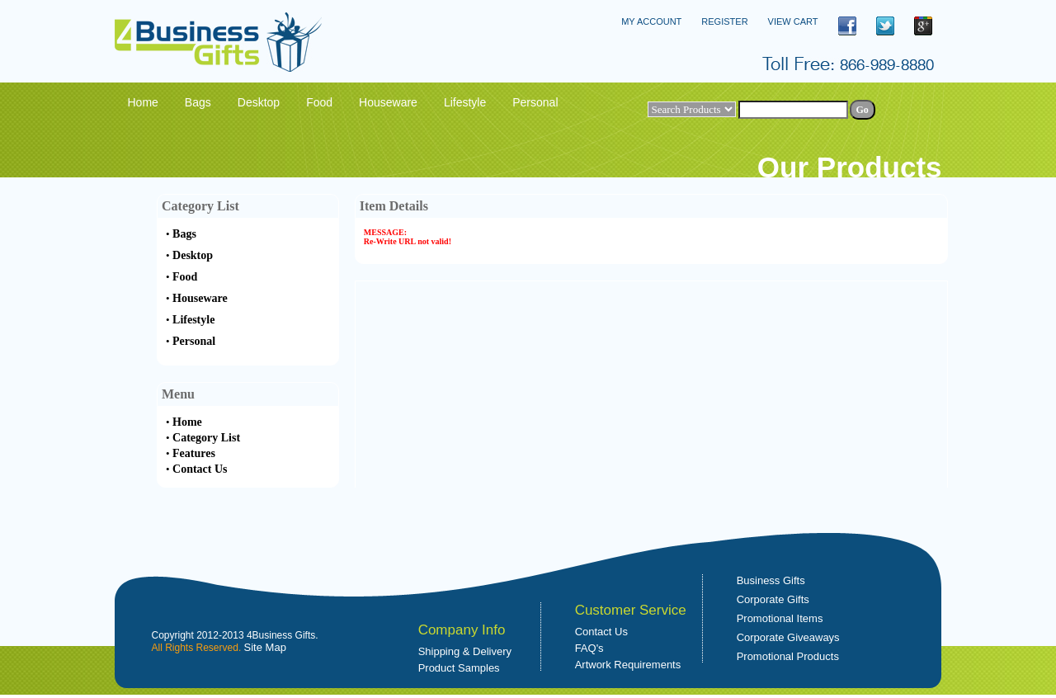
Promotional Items (780, 618)
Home (187, 422)
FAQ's (589, 648)
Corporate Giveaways (788, 637)
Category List (206, 438)
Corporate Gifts (773, 599)
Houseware (200, 298)
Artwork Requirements (628, 664)
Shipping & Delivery (465, 651)
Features (193, 453)
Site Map (265, 647)
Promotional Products (788, 656)
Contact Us (200, 469)
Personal (193, 341)
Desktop (192, 255)
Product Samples (459, 668)
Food (184, 277)
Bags (184, 234)
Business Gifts (771, 580)
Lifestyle (193, 320)
